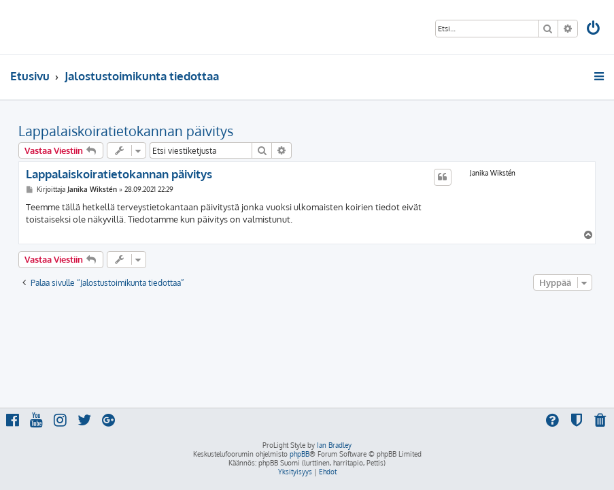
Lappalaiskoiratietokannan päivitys (125, 131)
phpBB (299, 454)
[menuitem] (594, 29)
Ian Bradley (334, 445)
